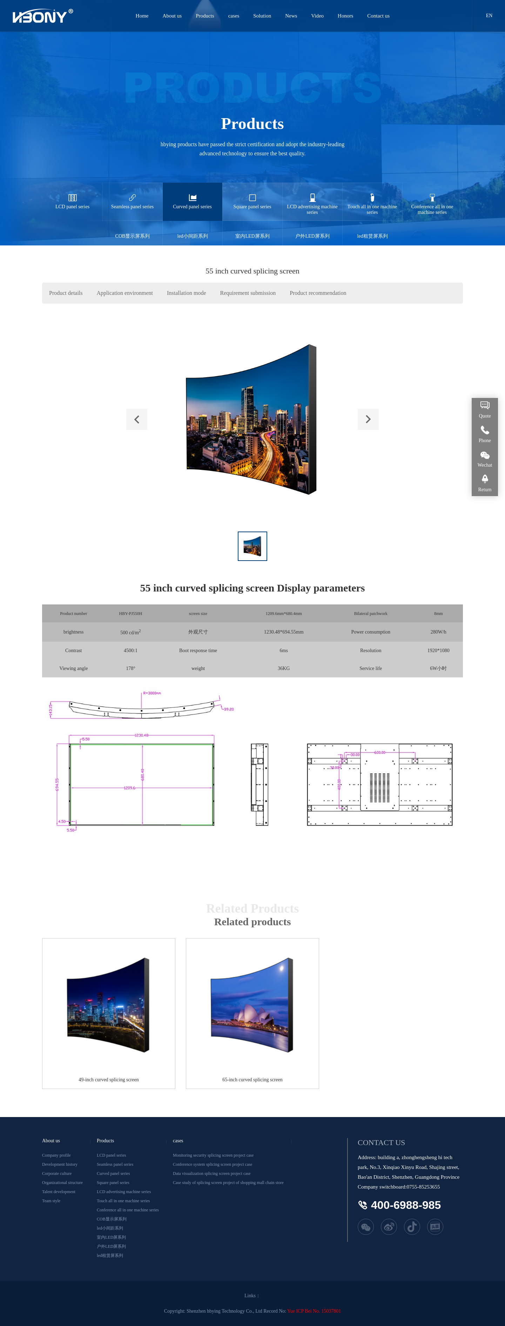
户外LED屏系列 (312, 230)
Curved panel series (192, 196)
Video (317, 16)
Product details (66, 293)
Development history (60, 1164)
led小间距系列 (192, 230)
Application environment (125, 293)
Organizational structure (62, 1182)
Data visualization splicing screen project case (212, 1173)
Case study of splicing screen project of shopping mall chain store (228, 1182)
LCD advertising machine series (312, 199)
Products (205, 16)
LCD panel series (72, 196)
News (291, 16)
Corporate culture (57, 1173)
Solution (262, 16)
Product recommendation (318, 293)
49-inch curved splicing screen (109, 1079)
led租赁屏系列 (372, 230)
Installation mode (186, 293)
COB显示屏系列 (132, 230)
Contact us (379, 16)
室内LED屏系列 (252, 230)
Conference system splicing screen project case (212, 1164)
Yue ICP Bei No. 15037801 (314, 1311)
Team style (51, 1200)
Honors (346, 16)
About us (172, 16)
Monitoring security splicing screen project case (213, 1155)
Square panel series (252, 196)
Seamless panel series (132, 196)
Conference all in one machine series (432, 199)
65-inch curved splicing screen (252, 1079)
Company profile (56, 1155)
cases (234, 16)
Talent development (58, 1191)
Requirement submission (248, 293)
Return (484, 489)
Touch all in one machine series (372, 199)
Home (142, 16)
